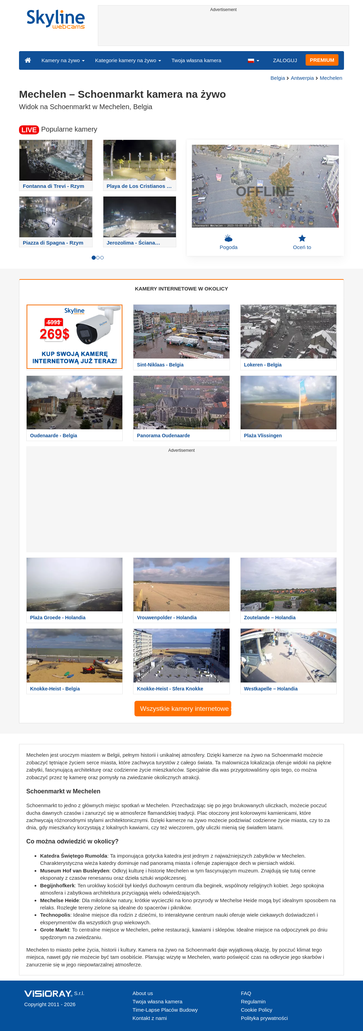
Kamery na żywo (63, 60)
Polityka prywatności (264, 1018)
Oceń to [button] (302, 242)
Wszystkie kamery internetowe (185, 708)
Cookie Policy (256, 1010)
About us (142, 993)
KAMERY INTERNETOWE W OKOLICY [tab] (181, 289)
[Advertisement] (223, 30)
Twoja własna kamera (196, 60)
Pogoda (229, 242)
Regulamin (253, 1001)
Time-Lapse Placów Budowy (165, 1010)
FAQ (246, 993)
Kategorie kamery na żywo (128, 60)
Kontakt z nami (149, 1018)
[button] (253, 60)
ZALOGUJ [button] (285, 60)
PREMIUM (322, 60)
